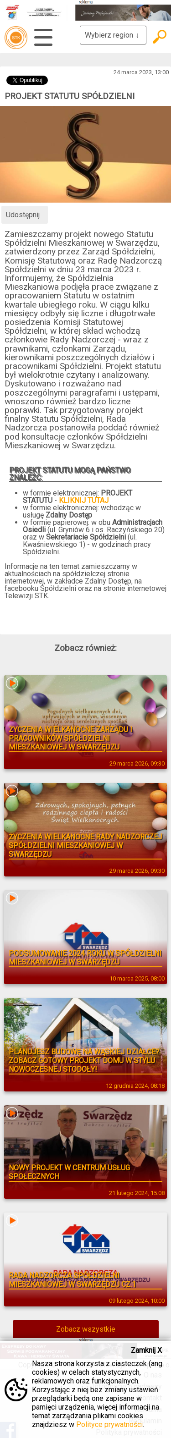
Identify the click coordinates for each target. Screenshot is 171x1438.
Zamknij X (146, 1350)
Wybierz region (113, 35)
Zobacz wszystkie (85, 1329)
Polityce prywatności (109, 1424)
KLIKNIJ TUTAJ (84, 500)
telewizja (16, 37)
